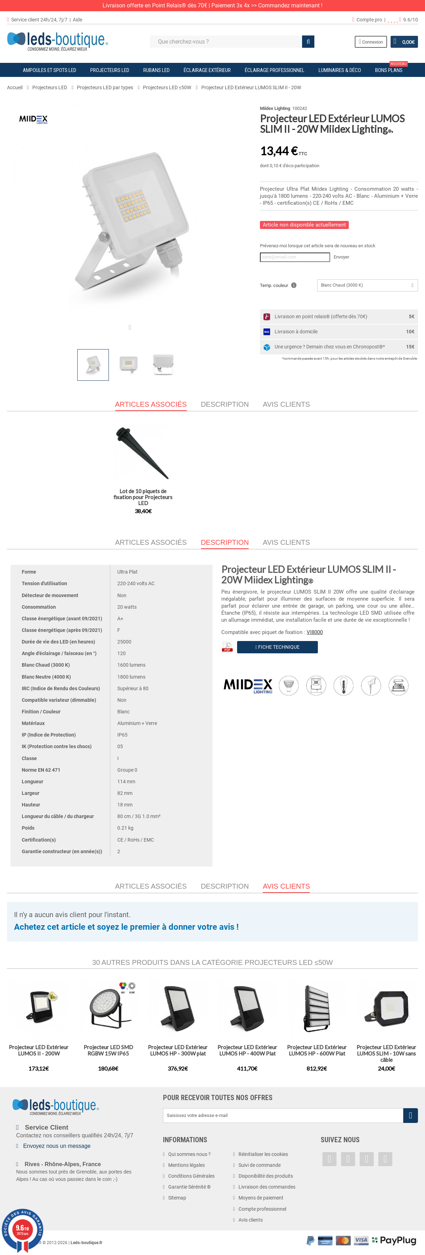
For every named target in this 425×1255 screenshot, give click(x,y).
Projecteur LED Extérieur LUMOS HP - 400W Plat (247, 1050)
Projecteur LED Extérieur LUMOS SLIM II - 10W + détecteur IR (212, 497)
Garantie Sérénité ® (189, 1187)
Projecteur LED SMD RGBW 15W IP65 (108, 1050)
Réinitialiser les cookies (263, 1154)
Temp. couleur (278, 285)
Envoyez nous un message (57, 1146)
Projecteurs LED (109, 70)
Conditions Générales (191, 1176)
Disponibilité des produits (265, 1176)
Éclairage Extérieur (207, 70)
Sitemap (177, 1198)
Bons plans (391, 68)
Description (225, 404)
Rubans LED (156, 70)
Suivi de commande (259, 1165)
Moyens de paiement (260, 1198)
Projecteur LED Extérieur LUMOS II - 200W (38, 1050)
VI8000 (315, 632)
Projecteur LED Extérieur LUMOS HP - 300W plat (178, 1050)
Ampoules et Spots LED (49, 70)
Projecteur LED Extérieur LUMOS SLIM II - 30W (143, 494)
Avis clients (286, 404)
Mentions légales (186, 1165)
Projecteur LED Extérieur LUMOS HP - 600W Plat (317, 1050)
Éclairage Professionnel (275, 70)
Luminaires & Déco (340, 70)
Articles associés (151, 542)
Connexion (370, 42)
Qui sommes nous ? (189, 1154)
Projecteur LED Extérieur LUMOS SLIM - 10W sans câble (386, 1053)
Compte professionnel (262, 1209)
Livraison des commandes (266, 1187)
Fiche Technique (277, 647)
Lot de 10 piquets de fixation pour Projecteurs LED (282, 497)
